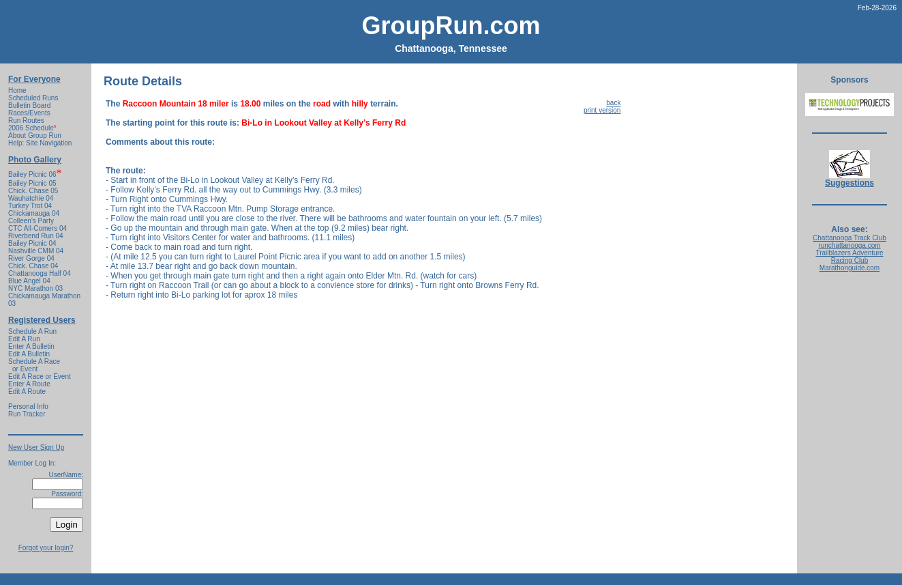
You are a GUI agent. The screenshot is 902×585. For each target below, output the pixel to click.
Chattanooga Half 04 (39, 273)
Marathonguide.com (850, 268)
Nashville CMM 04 (35, 251)
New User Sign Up (36, 447)
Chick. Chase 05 (33, 191)
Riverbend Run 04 (35, 236)
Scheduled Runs (33, 98)
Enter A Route (29, 384)
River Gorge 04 (31, 258)
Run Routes (26, 120)
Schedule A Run (32, 331)
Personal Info (28, 406)
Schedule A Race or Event (34, 365)
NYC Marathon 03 (35, 288)
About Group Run (34, 135)
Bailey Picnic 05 (32, 183)
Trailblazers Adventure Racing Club (849, 256)
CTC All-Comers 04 (37, 228)
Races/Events (29, 113)
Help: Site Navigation (40, 143)
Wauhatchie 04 (30, 198)
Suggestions (849, 179)
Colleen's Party (31, 221)
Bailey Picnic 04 (32, 243)
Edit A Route (27, 391)
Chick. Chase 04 (33, 266)
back (613, 102)
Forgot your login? (46, 548)
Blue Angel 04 (29, 281)
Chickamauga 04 (33, 213)
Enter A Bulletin (31, 346)
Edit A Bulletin (29, 354)
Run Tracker (26, 414)
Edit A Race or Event (39, 376)
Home (17, 90)
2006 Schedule (32, 128)
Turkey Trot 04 (30, 206)
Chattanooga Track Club (849, 238)
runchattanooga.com (849, 245)
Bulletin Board (29, 105)
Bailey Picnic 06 (32, 174)
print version (602, 110)
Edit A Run (24, 339)
